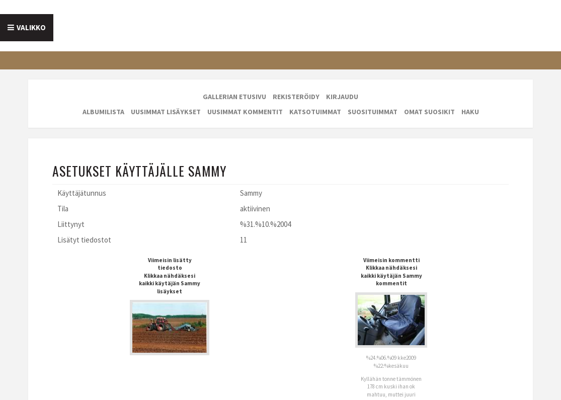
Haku (470, 111)
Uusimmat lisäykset (166, 111)
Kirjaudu (342, 96)
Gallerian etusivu (234, 96)
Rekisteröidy (296, 96)
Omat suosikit (429, 111)
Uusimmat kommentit (245, 111)
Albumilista (103, 111)
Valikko (31, 27)
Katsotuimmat (315, 111)
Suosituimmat (372, 111)
